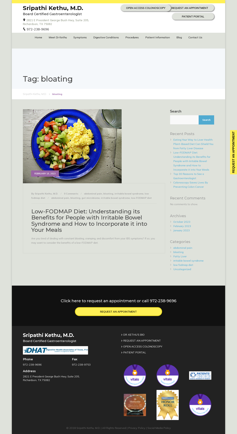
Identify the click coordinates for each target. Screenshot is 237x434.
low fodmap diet (183, 264)
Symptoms (80, 37)
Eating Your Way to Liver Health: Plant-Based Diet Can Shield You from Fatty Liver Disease (193, 144)
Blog (179, 37)
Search (175, 111)
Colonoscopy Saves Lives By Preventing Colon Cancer (190, 184)
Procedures (132, 37)
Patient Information (157, 37)
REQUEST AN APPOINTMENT (187, 8)
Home (38, 37)
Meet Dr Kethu (58, 37)
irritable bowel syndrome (129, 193)
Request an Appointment (118, 311)
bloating (108, 193)
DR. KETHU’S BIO (133, 334)
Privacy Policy (136, 427)
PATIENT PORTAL (133, 352)
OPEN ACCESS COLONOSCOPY (187, 16)
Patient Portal (187, 24)
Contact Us (195, 37)
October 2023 (181, 221)
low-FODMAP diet (141, 197)
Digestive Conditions (106, 37)
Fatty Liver (180, 256)
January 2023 (181, 230)
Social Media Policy (159, 427)
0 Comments (71, 193)
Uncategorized (182, 269)
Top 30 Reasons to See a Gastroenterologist (188, 176)
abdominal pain (93, 193)
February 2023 (182, 226)
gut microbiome (91, 197)
